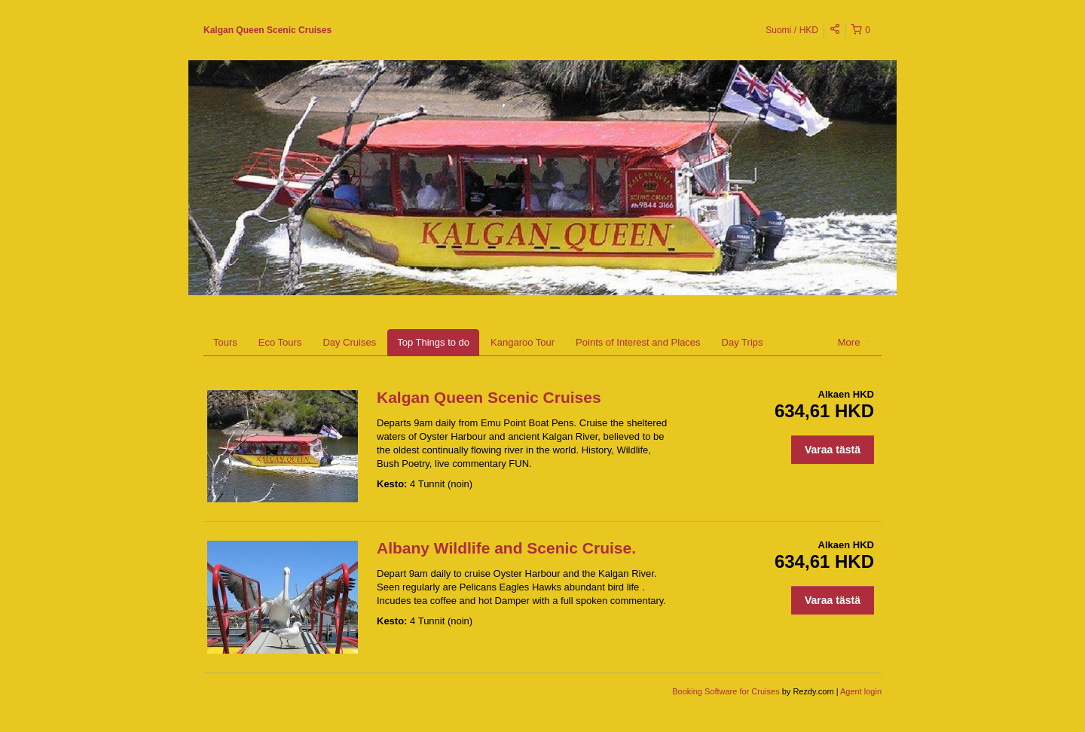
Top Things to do (433, 342)
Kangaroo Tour (523, 342)
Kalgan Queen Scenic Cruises (267, 30)
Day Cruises (349, 342)
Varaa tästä (832, 450)
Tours (225, 342)
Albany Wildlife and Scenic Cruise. (506, 548)
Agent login (861, 691)
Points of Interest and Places (638, 342)
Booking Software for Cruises (727, 691)
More (854, 342)
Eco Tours (280, 342)
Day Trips (742, 342)
